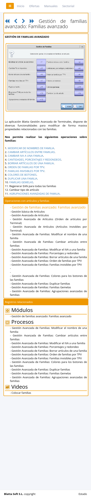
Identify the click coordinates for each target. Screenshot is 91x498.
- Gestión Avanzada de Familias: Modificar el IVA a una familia (47, 249)
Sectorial (68, 6)
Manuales (51, 6)
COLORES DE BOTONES (22, 174)
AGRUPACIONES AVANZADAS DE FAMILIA (34, 193)
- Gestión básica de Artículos (27, 211)
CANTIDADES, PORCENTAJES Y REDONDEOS (34, 159)
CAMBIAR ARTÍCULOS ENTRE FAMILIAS (31, 152)
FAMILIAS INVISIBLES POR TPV (26, 171)
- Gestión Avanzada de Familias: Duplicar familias (40, 283)
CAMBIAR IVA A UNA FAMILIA (25, 155)
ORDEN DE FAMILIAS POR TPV (26, 167)
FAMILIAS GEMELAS (21, 182)
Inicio (20, 6)
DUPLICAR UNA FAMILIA (22, 178)
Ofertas (34, 6)
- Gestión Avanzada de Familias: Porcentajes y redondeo (44, 253)
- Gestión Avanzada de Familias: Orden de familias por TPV (46, 261)
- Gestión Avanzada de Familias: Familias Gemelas (40, 287)
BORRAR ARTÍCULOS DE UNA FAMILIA (31, 163)
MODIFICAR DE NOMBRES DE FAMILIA (31, 148)
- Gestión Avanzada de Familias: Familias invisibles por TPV (46, 264)
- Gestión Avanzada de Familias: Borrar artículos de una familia (48, 257)
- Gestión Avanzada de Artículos (29, 215)
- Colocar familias (20, 393)
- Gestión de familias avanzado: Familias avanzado (48, 207)
